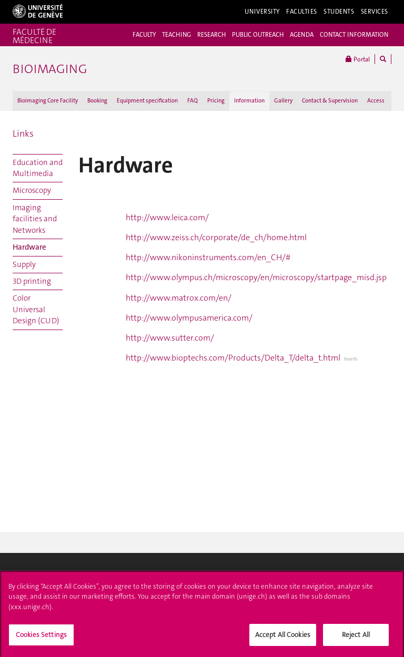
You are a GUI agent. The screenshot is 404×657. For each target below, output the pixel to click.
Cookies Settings (41, 637)
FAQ (192, 101)
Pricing (216, 101)
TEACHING (176, 34)
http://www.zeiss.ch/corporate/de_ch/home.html (216, 237)
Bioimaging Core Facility (47, 101)
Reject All (356, 637)
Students (339, 11)
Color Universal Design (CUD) (36, 309)
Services (375, 11)
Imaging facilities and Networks (35, 218)
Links (23, 133)
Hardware (29, 247)
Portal (358, 59)
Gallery (283, 101)
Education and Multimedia (38, 168)
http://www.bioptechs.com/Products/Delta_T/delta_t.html (233, 357)
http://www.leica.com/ (167, 217)
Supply (24, 264)
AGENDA (302, 34)
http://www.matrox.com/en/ (178, 297)
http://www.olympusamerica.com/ (189, 317)
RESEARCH (211, 34)
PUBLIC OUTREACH (258, 34)
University (262, 11)
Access (376, 101)
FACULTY (144, 34)
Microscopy (32, 190)
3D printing (32, 281)
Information (249, 101)
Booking (97, 101)
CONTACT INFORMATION (354, 34)
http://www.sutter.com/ (170, 337)
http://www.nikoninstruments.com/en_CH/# (208, 257)
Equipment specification (147, 101)
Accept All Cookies (282, 637)
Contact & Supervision (330, 101)
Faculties (301, 11)
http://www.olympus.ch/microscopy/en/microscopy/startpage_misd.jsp (256, 277)
